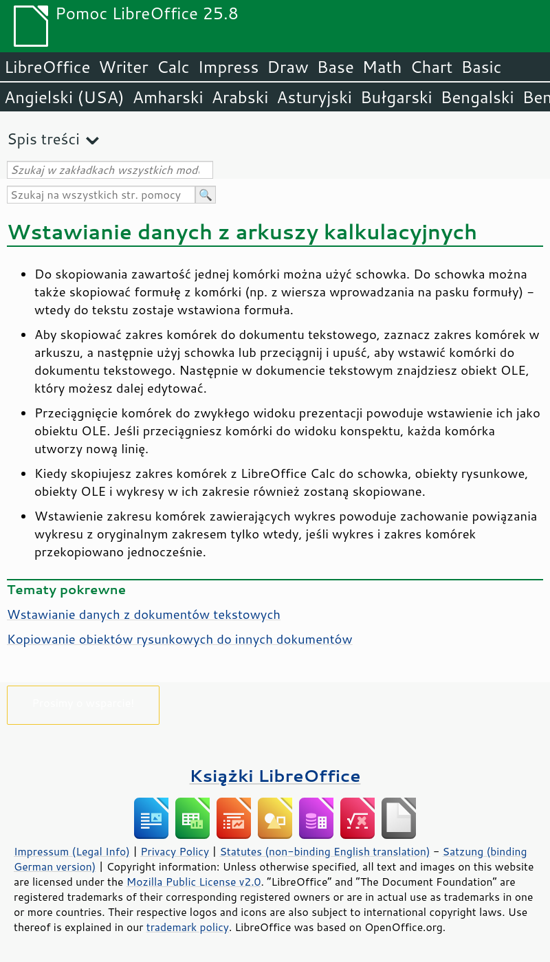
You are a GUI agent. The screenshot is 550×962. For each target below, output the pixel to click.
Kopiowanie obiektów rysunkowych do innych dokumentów (180, 639)
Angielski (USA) (64, 97)
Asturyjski (314, 97)
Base (335, 66)
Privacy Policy (174, 851)
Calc (173, 66)
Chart (431, 66)
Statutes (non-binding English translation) (324, 851)
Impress (228, 66)
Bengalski (477, 97)
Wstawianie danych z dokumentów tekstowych (143, 614)
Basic (481, 66)
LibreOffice (47, 66)
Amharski (168, 97)
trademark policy (187, 926)
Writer (123, 66)
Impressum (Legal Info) (72, 851)
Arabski (240, 97)
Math (382, 66)
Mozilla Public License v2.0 (193, 881)
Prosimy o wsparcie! (83, 702)
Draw (287, 66)
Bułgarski (396, 97)
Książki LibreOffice (275, 775)
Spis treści (43, 138)
